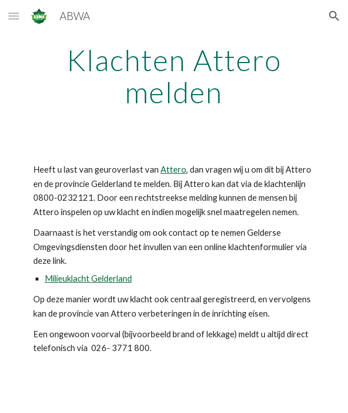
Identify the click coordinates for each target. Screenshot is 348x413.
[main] (174, 76)
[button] (14, 16)
